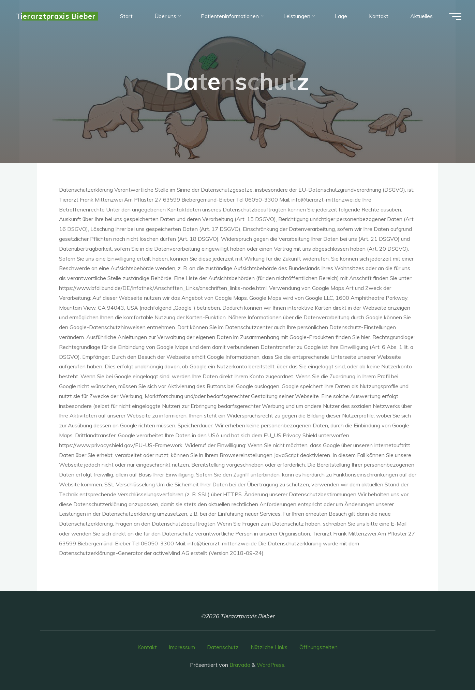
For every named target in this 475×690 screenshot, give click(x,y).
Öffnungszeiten (318, 647)
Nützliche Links (269, 647)
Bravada (239, 664)
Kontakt (147, 647)
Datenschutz (223, 647)
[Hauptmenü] (455, 16)
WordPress (270, 664)
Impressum (182, 647)
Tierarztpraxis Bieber (56, 16)
